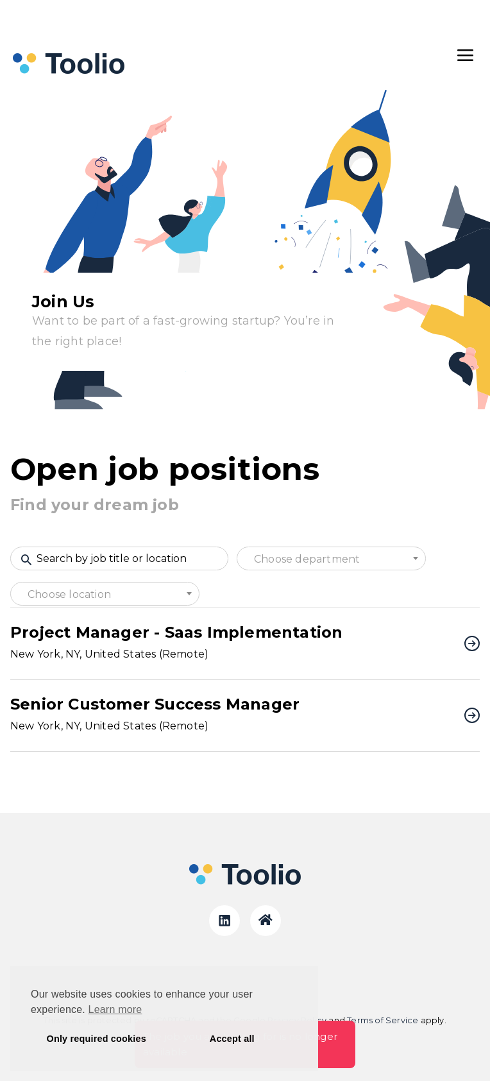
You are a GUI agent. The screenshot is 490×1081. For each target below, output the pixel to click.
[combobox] (331, 558)
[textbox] (331, 559)
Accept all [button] (232, 1039)
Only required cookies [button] (96, 1039)
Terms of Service (382, 1020)
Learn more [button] (115, 1009)
